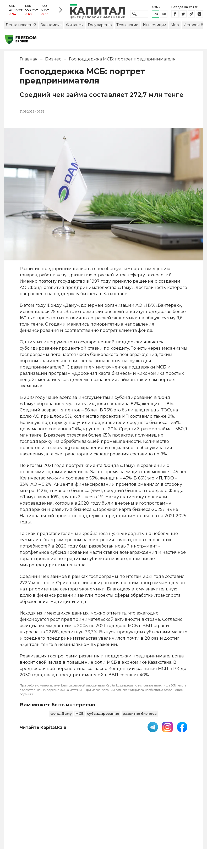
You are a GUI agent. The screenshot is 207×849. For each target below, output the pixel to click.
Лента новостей (21, 27)
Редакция (182, 800)
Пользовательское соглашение (59, 803)
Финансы (74, 27)
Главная (28, 61)
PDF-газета (21, 803)
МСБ (79, 715)
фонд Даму (61, 715)
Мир (175, 27)
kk (164, 15)
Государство (100, 27)
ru (156, 15)
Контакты (112, 800)
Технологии (127, 27)
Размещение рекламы (140, 803)
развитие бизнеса (140, 715)
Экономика (51, 27)
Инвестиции (154, 27)
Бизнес (53, 61)
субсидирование (103, 715)
